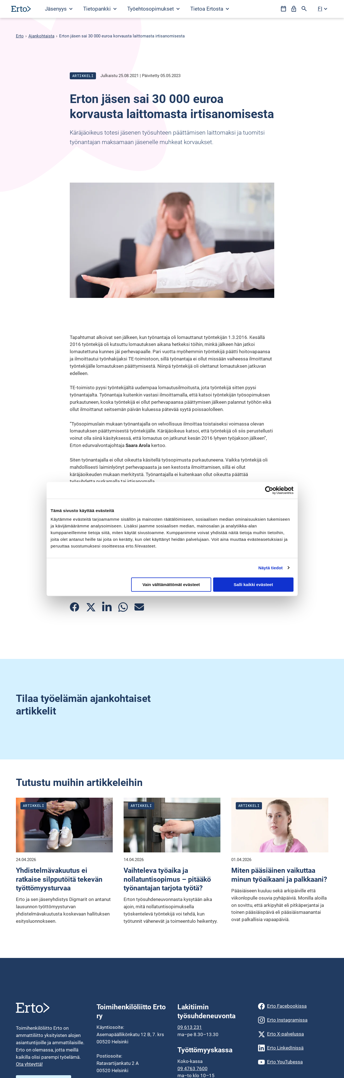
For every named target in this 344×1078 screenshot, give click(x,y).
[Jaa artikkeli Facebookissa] (74, 607)
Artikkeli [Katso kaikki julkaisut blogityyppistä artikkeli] (83, 75)
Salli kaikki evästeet (253, 584)
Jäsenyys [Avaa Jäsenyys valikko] (59, 9)
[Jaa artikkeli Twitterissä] (90, 607)
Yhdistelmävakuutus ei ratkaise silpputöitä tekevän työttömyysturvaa (59, 879)
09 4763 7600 (192, 1068)
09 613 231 (189, 1027)
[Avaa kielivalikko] (322, 9)
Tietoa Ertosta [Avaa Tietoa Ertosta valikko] (209, 9)
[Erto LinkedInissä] (293, 1048)
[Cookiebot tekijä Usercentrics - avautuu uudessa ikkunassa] (269, 490)
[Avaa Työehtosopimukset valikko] (153, 9)
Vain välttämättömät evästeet (171, 584)
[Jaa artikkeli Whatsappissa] (123, 607)
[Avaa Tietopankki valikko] (100, 9)
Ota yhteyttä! (29, 1064)
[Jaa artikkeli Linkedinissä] (107, 607)
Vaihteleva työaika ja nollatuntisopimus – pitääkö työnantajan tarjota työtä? (167, 879)
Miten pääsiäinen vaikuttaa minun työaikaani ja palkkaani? (279, 874)
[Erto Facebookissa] (293, 1006)
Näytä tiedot (270, 567)
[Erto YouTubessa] (293, 1062)
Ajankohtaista (41, 36)
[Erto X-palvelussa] (293, 1034)
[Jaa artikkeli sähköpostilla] (139, 607)
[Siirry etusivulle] (21, 9)
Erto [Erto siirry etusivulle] (20, 36)
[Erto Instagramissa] (293, 1020)
